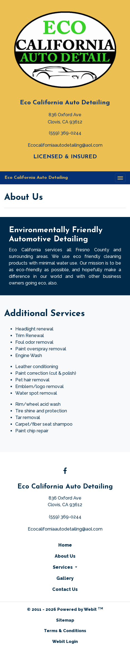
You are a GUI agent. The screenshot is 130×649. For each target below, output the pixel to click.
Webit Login (65, 641)
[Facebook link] (65, 471)
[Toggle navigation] (120, 178)
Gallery (65, 578)
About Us (65, 556)
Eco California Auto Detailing (65, 103)
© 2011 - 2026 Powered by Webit (65, 609)
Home (65, 545)
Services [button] (63, 567)
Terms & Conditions (65, 630)
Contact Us (65, 589)
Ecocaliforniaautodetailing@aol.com (65, 145)
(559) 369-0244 (65, 133)
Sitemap (65, 620)
